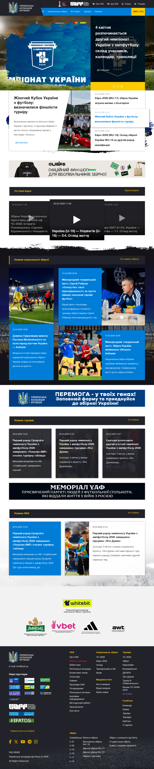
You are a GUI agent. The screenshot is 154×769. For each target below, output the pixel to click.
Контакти (74, 711)
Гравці (126, 710)
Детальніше (103, 67)
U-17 (72, 758)
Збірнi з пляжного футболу (123, 738)
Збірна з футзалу (92, 756)
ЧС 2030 (127, 657)
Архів (99, 673)
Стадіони (127, 725)
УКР (135, 12)
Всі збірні (102, 12)
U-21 (72, 742)
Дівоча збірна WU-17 (94, 749)
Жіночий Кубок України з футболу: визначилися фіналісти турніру (116, 117)
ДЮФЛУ (127, 673)
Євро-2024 (101, 661)
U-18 (72, 754)
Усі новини (133, 420)
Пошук (128, 4)
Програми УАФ (77, 685)
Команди (127, 706)
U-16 (72, 761)
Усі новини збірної (129, 259)
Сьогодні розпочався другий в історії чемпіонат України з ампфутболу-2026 (123, 444)
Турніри (114, 12)
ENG (141, 12)
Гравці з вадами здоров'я (122, 746)
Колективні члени (79, 673)
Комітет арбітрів (78, 661)
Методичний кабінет (80, 703)
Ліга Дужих (128, 677)
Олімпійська (76, 738)
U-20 (72, 746)
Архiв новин (102, 692)
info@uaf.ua (22, 667)
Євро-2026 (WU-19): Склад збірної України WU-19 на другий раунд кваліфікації (116, 137)
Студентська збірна (119, 742)
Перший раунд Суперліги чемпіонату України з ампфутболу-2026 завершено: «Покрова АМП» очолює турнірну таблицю (30, 448)
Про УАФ (100, 4)
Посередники (76, 689)
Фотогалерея (103, 685)
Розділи (141, 4)
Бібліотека (75, 665)
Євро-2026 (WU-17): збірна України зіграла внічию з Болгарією (116, 98)
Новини (125, 12)
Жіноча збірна (90, 738)
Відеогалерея (132, 191)
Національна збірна (84, 12)
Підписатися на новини (22, 731)
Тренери (127, 717)
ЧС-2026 (49, 12)
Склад (99, 665)
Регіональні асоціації (80, 669)
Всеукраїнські (130, 669)
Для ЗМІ (114, 4)
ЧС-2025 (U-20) (64, 12)
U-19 (72, 750)
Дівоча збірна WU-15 (94, 752)
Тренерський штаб (106, 669)
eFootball (127, 694)
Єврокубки (128, 665)
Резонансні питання (80, 693)
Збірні (126, 661)
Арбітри (127, 721)
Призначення (76, 707)
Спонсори (75, 677)
